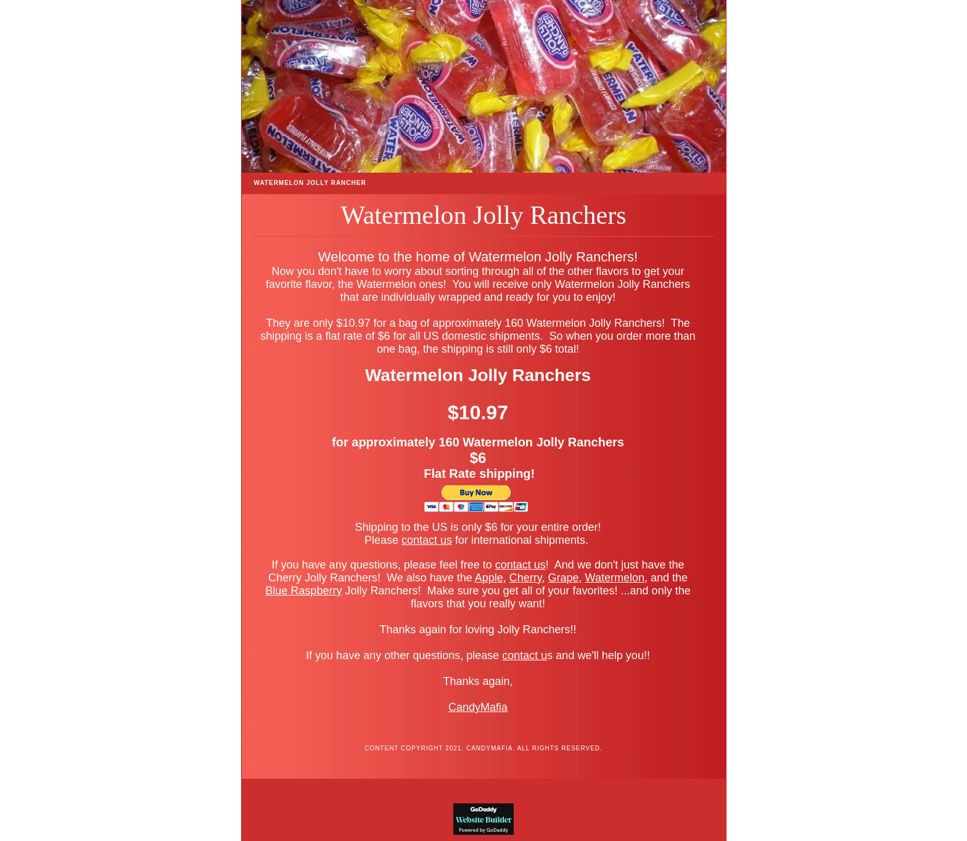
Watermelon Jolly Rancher (310, 182)
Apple (489, 578)
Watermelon (614, 578)
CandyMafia (478, 707)
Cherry (525, 578)
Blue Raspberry (303, 591)
